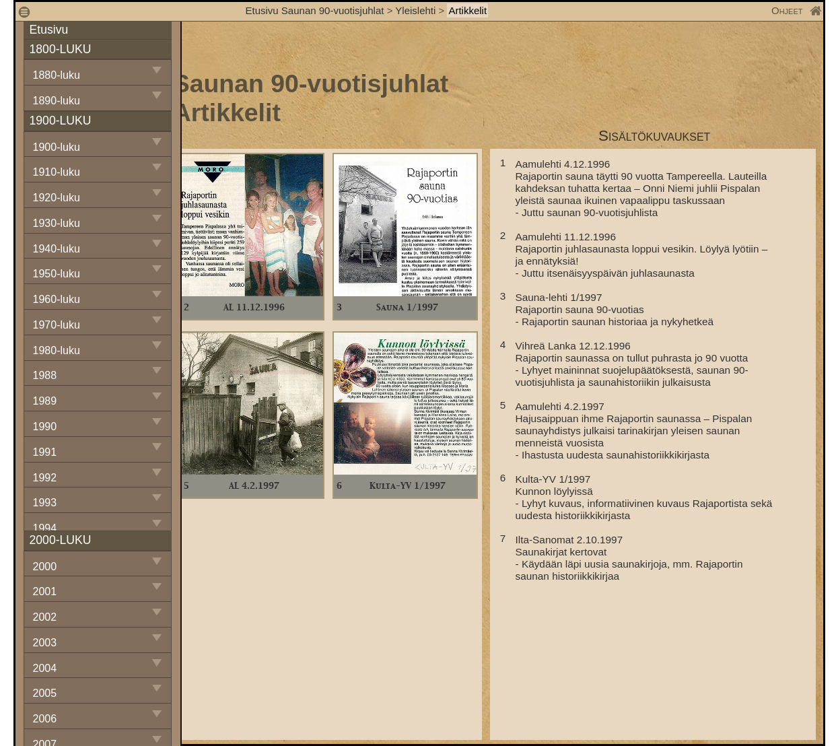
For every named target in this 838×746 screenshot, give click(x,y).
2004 (45, 668)
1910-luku (56, 172)
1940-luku (56, 249)
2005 (45, 693)
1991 (45, 452)
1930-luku (56, 223)
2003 (45, 642)
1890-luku (56, 100)
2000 (45, 566)
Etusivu (49, 29)
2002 (45, 617)
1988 (45, 375)
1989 (45, 401)
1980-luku (56, 350)
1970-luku (56, 325)
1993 (45, 502)
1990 (45, 426)
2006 (45, 718)
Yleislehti (415, 10)
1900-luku (56, 147)
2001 (45, 591)
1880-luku (56, 75)
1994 (45, 528)
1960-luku (56, 299)
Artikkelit (467, 10)
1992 (45, 477)
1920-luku (56, 197)
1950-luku (56, 273)
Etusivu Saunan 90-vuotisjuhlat (315, 10)
